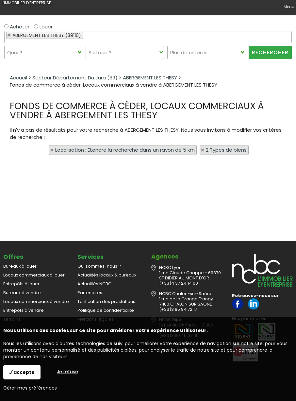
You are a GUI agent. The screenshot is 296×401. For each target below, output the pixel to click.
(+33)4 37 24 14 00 (178, 283)
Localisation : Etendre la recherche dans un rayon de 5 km (125, 149)
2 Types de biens (226, 149)
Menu (288, 6)
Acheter (16, 26)
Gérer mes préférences (30, 388)
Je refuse (67, 371)
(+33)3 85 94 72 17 (178, 309)
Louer (43, 26)
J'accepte (22, 372)
